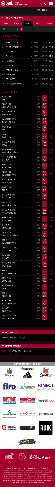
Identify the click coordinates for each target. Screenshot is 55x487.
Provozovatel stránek (16, 468)
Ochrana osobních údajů (38, 468)
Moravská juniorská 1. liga (20, 351)
